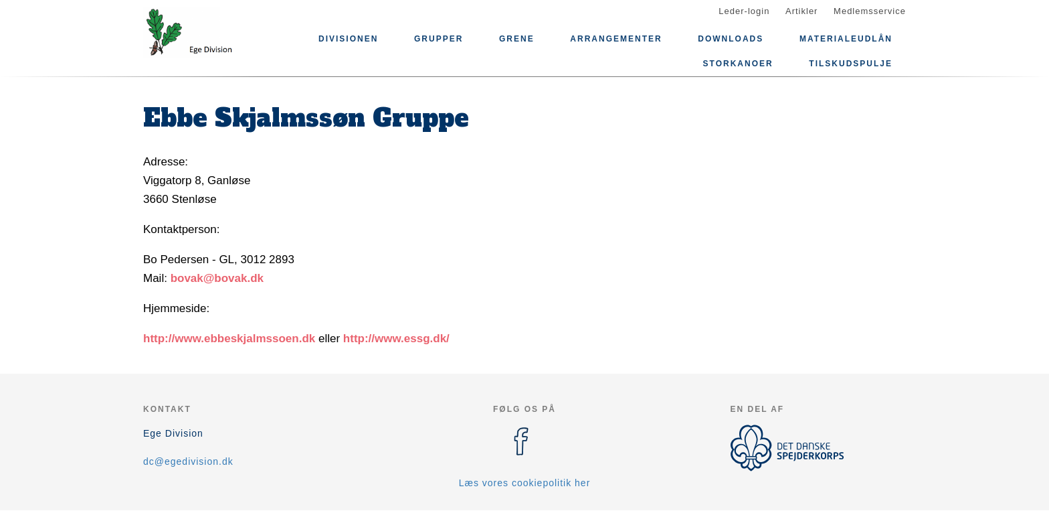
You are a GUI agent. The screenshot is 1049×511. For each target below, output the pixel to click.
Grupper (438, 39)
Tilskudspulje (850, 63)
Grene (517, 39)
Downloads (730, 39)
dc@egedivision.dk (188, 461)
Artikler (801, 11)
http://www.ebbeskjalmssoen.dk (229, 338)
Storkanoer (738, 63)
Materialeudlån (845, 39)
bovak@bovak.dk (217, 278)
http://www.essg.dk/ (396, 338)
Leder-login (744, 11)
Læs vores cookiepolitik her (525, 483)
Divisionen (348, 39)
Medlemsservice (870, 11)
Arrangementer (616, 39)
